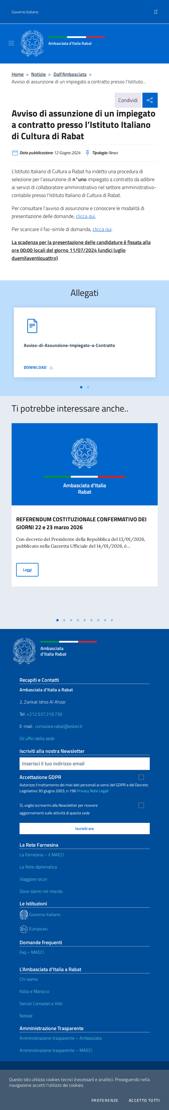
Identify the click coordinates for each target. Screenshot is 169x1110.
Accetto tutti (144, 1100)
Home (18, 74)
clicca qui (102, 229)
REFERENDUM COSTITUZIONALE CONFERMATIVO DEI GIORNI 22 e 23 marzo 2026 (81, 523)
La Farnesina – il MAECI (42, 854)
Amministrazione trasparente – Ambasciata (61, 1038)
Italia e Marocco (34, 991)
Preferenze (105, 1100)
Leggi (30, 569)
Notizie (38, 74)
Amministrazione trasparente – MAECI (56, 1050)
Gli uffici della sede (37, 738)
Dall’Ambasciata (70, 74)
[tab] (81, 387)
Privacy (83, 791)
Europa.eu (34, 928)
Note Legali (99, 791)
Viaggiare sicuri (33, 879)
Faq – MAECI (32, 952)
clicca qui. (86, 216)
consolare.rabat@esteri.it (58, 726)
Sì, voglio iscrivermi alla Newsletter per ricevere (59, 805)
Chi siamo (29, 979)
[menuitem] (156, 9)
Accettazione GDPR (40, 777)
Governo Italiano (25, 12)
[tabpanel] (85, 345)
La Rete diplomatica (38, 866)
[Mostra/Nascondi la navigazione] (11, 43)
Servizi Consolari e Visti (41, 1003)
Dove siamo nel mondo (41, 891)
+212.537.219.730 (44, 714)
